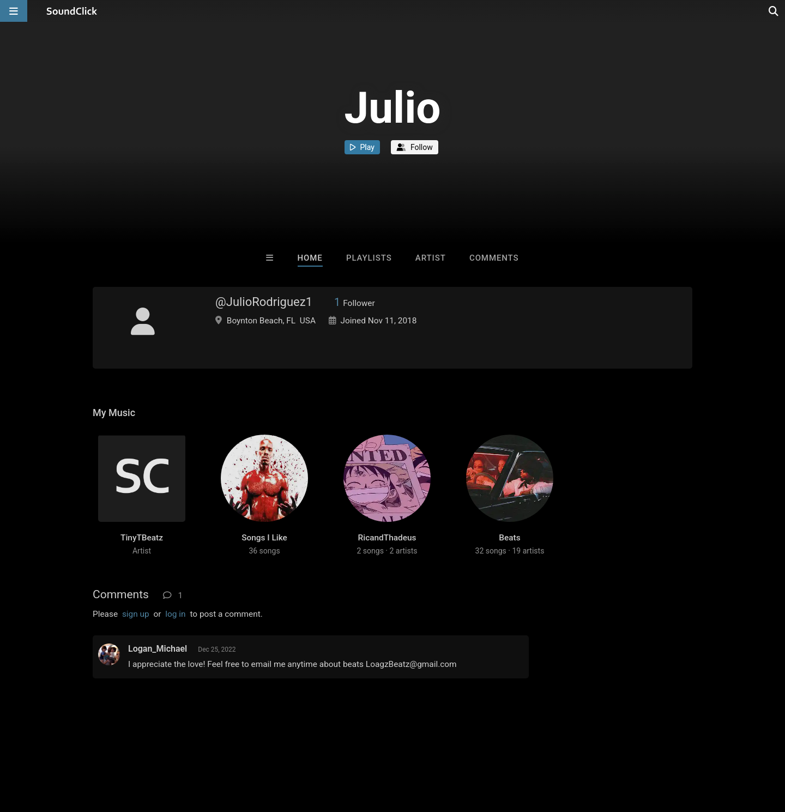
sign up (135, 614)
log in (175, 614)
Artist (430, 258)
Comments (494, 258)
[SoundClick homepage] (72, 11)
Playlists (369, 258)
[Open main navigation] (13, 11)
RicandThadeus (387, 538)
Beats (509, 538)
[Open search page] (774, 11)
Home (310, 258)
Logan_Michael (157, 648)
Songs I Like (264, 538)
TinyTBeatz (141, 538)
